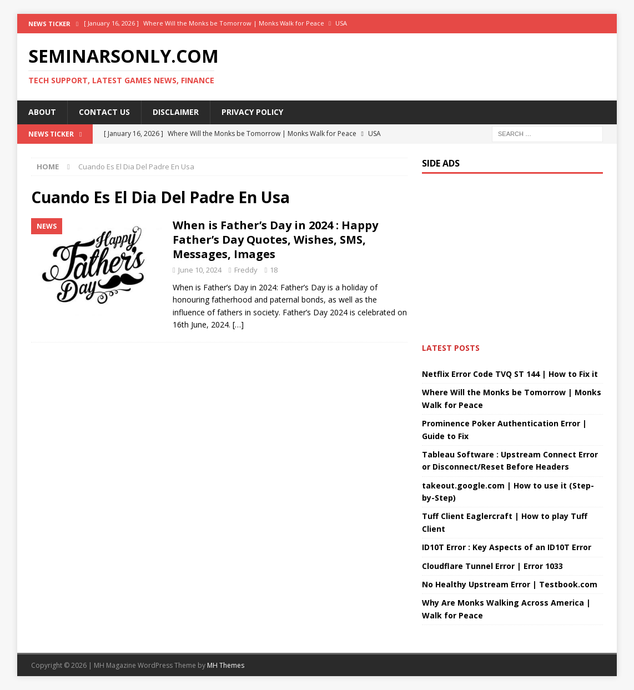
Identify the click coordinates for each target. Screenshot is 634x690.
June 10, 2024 (200, 270)
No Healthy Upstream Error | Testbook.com (509, 584)
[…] (238, 324)
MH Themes (225, 665)
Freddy (246, 270)
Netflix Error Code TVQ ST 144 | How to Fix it (510, 374)
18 (274, 270)
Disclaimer (176, 112)
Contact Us (104, 112)
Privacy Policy (252, 112)
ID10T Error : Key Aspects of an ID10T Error (506, 547)
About (42, 112)
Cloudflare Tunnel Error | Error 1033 (492, 566)
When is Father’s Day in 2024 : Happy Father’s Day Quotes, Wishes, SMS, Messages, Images (275, 239)
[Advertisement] (219, 459)
